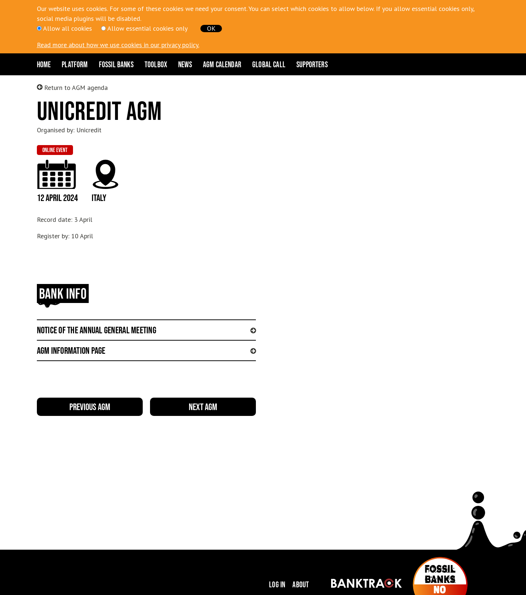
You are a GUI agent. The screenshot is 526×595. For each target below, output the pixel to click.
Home (44, 64)
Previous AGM (89, 406)
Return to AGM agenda (72, 87)
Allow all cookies (67, 28)
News (185, 64)
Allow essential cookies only (147, 28)
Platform (75, 64)
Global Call (268, 64)
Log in (277, 584)
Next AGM (203, 406)
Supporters (312, 64)
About (300, 584)
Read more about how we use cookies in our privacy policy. (118, 45)
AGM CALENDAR (222, 64)
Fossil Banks (116, 64)
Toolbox (156, 64)
